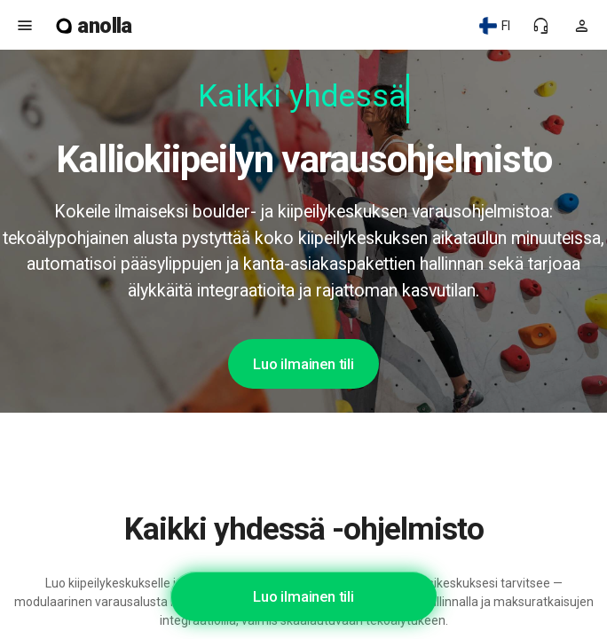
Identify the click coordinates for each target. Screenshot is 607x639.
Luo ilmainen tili (303, 364)
